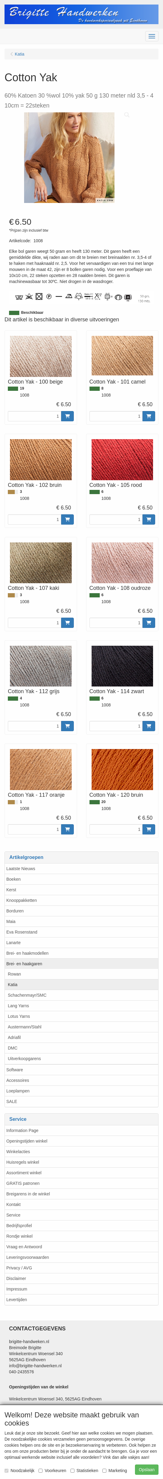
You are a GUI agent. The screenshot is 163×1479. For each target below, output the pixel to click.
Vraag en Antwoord (24, 1246)
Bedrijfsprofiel (19, 1225)
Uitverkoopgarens (24, 1058)
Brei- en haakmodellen (27, 953)
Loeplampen (18, 1090)
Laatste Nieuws (20, 868)
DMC (12, 1048)
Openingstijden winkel (26, 1141)
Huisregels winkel (22, 1162)
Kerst (11, 889)
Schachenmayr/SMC (27, 995)
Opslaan (147, 1469)
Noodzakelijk (19, 1470)
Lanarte (13, 942)
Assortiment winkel (24, 1172)
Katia (12, 984)
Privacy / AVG (19, 1267)
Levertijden (16, 1299)
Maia (10, 921)
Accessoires (17, 1080)
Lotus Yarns (19, 1016)
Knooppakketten (21, 900)
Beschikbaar (32, 312)
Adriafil (14, 1037)
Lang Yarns (18, 1005)
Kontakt (13, 1204)
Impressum (16, 1289)
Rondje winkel (19, 1236)
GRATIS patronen (22, 1183)
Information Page (22, 1130)
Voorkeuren (52, 1470)
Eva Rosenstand (21, 932)
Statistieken (84, 1470)
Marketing (114, 1470)
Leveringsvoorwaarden (27, 1257)
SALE (11, 1101)
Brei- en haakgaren (24, 963)
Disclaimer (16, 1278)
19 (22, 388)
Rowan (14, 974)
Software (14, 1069)
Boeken (13, 879)
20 (104, 802)
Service (13, 1215)
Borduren (15, 910)
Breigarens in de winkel (28, 1193)
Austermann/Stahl (24, 1026)
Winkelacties (18, 1151)
